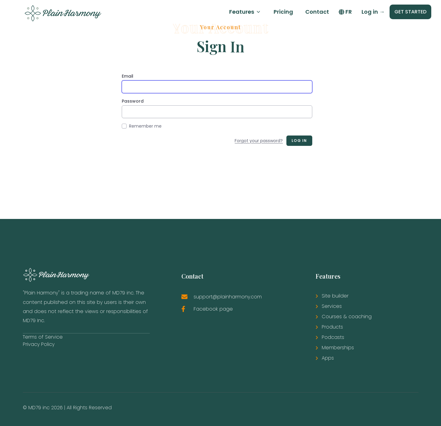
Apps (328, 357)
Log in (373, 12)
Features (245, 12)
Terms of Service (43, 336)
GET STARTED (410, 11)
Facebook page (213, 308)
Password (133, 101)
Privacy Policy (38, 344)
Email (127, 76)
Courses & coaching (347, 316)
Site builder (335, 295)
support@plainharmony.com (228, 296)
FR (345, 12)
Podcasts (333, 337)
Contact (317, 12)
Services (332, 306)
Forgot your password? (259, 141)
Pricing (283, 12)
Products (332, 326)
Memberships (338, 347)
